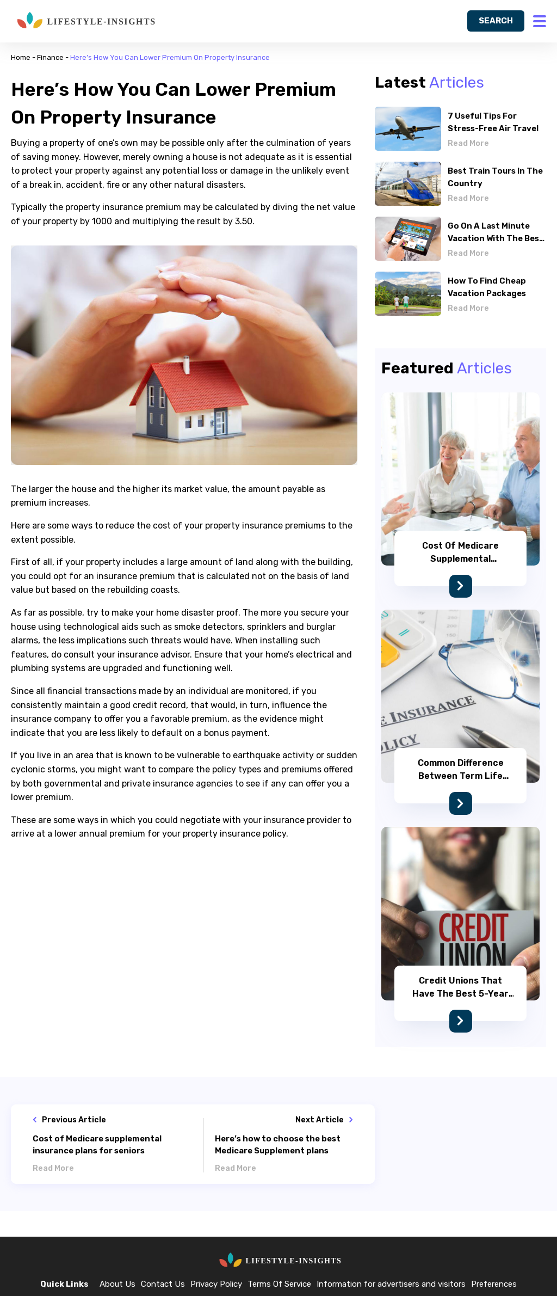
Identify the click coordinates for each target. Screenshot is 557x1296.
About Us (117, 1284)
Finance (50, 57)
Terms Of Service (279, 1284)
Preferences (494, 1284)
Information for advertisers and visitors (391, 1284)
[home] (84, 21)
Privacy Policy (216, 1284)
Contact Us (163, 1284)
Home (20, 57)
